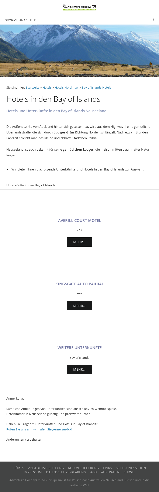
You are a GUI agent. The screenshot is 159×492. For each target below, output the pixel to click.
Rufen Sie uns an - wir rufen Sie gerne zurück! (39, 429)
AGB (93, 472)
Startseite (32, 87)
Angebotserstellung (46, 468)
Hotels (47, 87)
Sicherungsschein (131, 468)
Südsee (129, 472)
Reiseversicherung (83, 468)
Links (107, 468)
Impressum (33, 472)
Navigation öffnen (21, 20)
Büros (18, 468)
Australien (110, 472)
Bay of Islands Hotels (96, 87)
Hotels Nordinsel (67, 87)
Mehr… (79, 242)
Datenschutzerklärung (66, 472)
